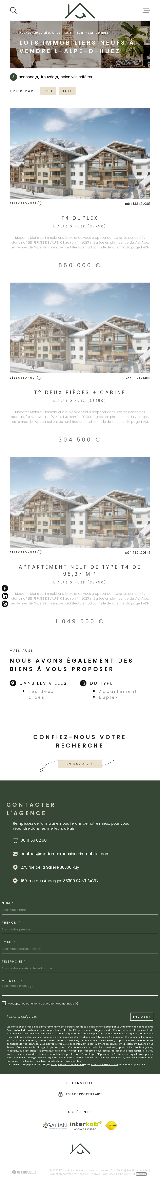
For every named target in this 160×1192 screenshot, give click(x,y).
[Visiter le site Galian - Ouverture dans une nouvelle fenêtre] (55, 1125)
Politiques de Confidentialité (67, 1064)
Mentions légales (137, 1170)
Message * (12, 980)
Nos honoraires (98, 1170)
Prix (48, 91)
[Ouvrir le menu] (146, 10)
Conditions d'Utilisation (104, 1064)
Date (67, 91)
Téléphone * (14, 961)
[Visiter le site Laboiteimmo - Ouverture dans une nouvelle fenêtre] (24, 1172)
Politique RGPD (125, 1174)
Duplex (108, 697)
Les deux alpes (41, 694)
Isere (80, 33)
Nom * (8, 902)
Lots (68, 33)
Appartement (118, 691)
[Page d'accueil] (80, 10)
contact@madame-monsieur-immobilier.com (65, 854)
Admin (96, 1174)
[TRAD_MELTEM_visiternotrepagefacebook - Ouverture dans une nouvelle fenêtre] (5, 588)
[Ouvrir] (13, 10)
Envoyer (142, 1016)
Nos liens (108, 1174)
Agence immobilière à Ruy (40, 33)
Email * (9, 941)
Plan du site (118, 1170)
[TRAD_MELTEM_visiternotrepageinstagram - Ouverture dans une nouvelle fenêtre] (5, 603)
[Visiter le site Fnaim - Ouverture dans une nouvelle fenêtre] (111, 1125)
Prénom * (11, 922)
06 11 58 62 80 (34, 840)
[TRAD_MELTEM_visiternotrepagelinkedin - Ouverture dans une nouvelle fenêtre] (5, 596)
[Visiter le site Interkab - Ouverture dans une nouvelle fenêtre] (86, 1125)
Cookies (141, 1174)
